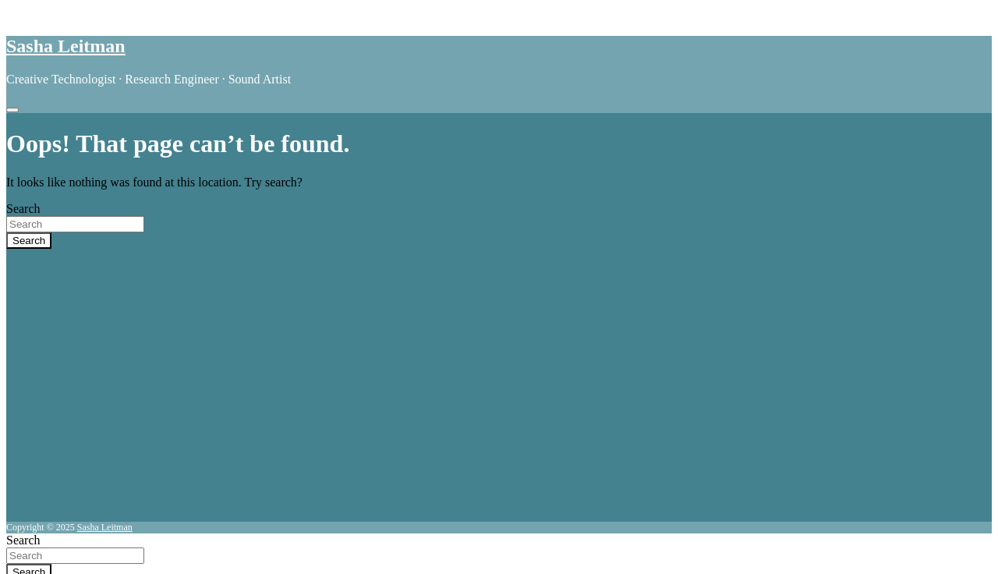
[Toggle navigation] (12, 110)
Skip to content (44, 12)
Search (23, 208)
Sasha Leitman (66, 46)
